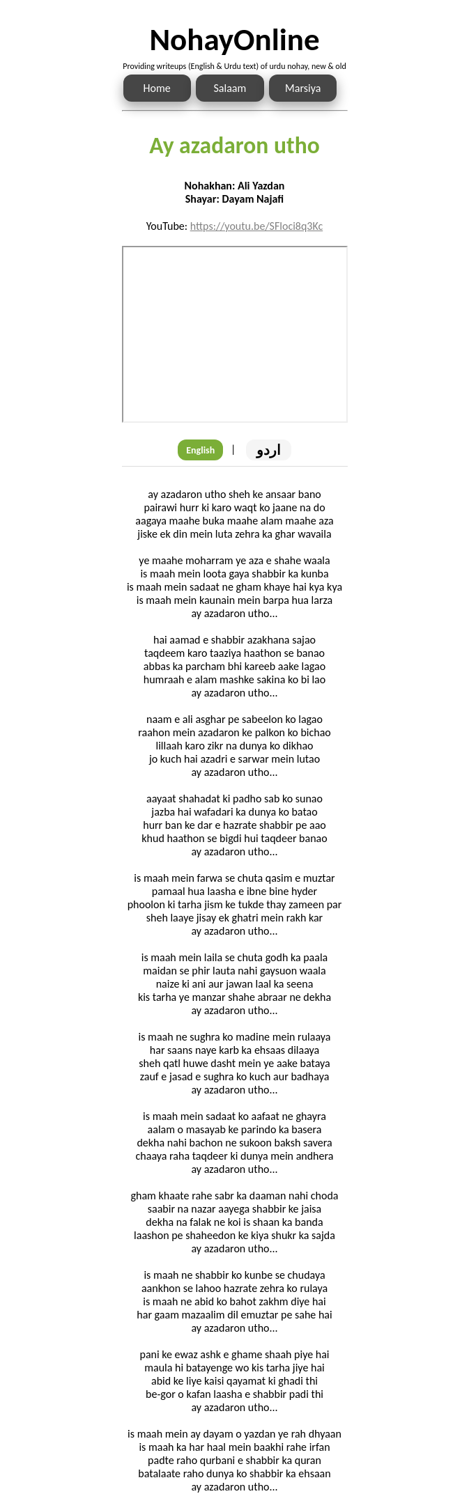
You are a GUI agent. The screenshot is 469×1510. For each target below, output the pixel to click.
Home (157, 88)
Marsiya (303, 88)
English (200, 450)
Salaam (230, 88)
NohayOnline (234, 39)
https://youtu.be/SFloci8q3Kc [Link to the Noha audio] (256, 226)
